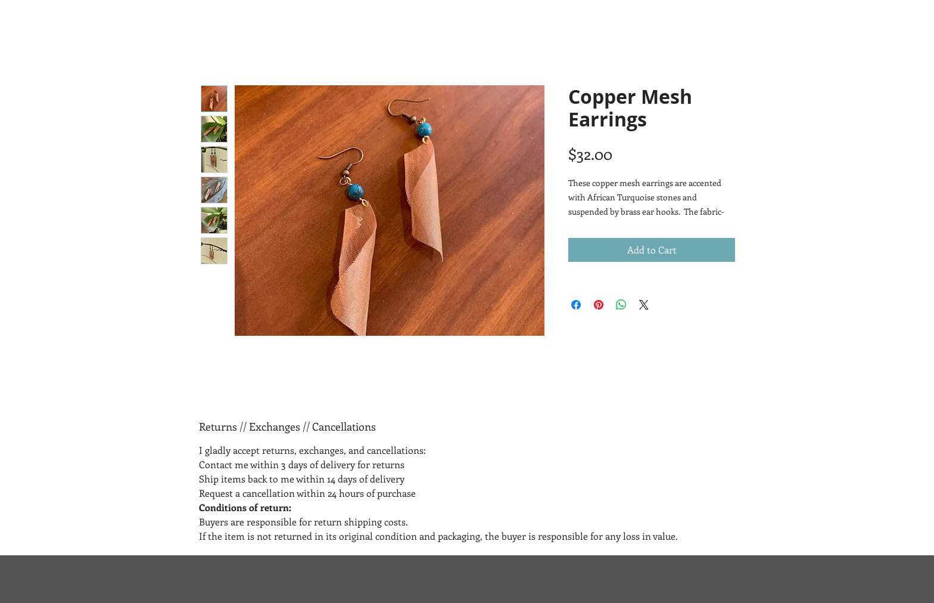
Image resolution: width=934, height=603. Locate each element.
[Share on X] (644, 305)
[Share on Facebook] (576, 305)
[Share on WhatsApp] (621, 305)
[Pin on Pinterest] (598, 305)
